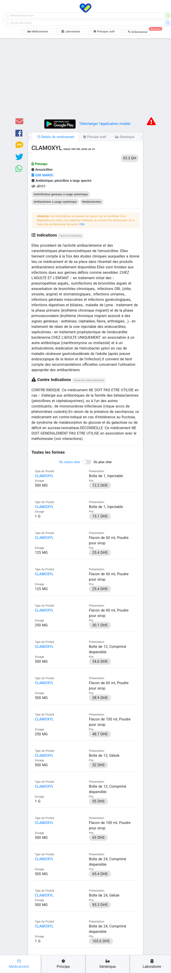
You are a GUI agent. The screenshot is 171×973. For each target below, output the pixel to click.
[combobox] (85, 15)
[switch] (85, 462)
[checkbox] (36, 31)
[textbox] (85, 15)
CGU (82, 224)
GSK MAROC (42, 175)
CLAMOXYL (44, 476)
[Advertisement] (85, 80)
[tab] (55, 136)
